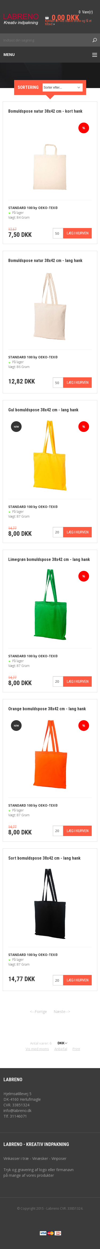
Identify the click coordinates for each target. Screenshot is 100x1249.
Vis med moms (37, 1048)
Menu (9, 54)
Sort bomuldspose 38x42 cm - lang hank (44, 858)
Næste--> (62, 1011)
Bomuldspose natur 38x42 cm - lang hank (45, 260)
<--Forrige (38, 1011)
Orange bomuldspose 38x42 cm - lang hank (47, 708)
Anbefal (60, 1048)
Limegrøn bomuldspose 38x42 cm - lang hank (49, 559)
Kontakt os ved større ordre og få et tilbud (68, 22)
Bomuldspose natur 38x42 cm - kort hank (45, 111)
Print (76, 1048)
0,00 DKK (65, 17)
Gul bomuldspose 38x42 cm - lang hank (43, 409)
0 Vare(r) (86, 12)
